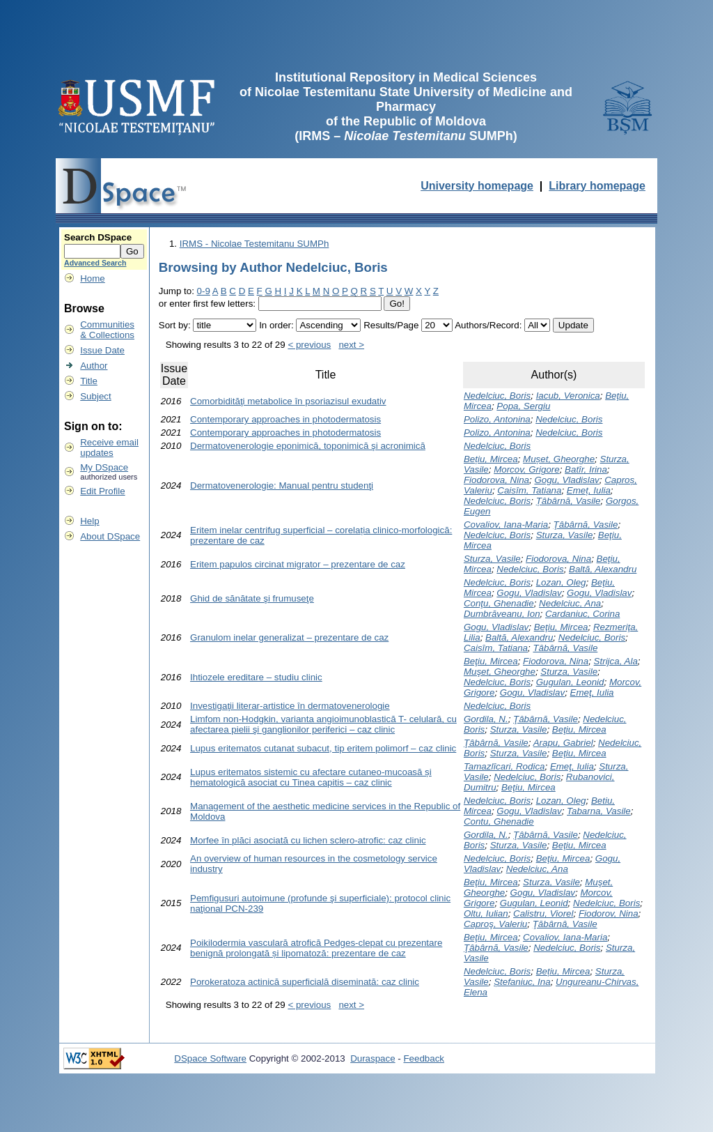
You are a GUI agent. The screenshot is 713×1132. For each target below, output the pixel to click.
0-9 (203, 291)
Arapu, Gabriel (563, 742)
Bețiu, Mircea (491, 459)
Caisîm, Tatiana (529, 490)
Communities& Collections (107, 329)
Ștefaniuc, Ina (522, 982)
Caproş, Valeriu (495, 924)
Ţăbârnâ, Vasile (565, 924)
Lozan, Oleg (561, 582)
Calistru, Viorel (543, 913)
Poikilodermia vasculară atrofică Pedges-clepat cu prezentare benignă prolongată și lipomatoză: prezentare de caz (316, 948)
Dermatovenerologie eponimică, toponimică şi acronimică (307, 446)
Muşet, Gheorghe (499, 671)
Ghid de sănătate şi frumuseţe (252, 598)
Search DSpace (98, 237)
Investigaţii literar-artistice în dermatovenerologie (290, 706)
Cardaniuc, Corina (582, 614)
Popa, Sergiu (523, 406)
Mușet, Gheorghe (559, 459)
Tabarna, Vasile (599, 811)
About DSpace (110, 536)
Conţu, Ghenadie (499, 603)
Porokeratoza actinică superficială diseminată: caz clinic (304, 982)
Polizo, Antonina (497, 419)
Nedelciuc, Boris (497, 395)
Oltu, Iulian (486, 913)
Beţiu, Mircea (561, 627)
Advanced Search (95, 263)
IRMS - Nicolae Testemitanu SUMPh (254, 243)
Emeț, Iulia (589, 490)
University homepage (477, 186)
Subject (95, 396)
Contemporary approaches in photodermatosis (285, 419)
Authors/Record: (488, 325)
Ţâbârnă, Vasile (586, 524)
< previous (309, 344)
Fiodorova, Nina (496, 480)
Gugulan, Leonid (570, 682)
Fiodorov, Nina (608, 913)
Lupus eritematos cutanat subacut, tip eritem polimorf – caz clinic (323, 748)
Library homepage (597, 186)
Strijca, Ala (616, 661)
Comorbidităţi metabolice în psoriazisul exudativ (288, 401)
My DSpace (104, 467)
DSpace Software (210, 1058)
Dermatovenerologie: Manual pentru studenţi (281, 485)
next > (351, 344)
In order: (276, 325)
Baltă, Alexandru (602, 569)
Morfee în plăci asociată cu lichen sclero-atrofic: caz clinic (308, 840)
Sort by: (175, 325)
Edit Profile (102, 491)
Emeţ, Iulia (592, 692)
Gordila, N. (486, 719)
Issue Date (102, 350)
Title (88, 381)
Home (92, 278)
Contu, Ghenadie (499, 821)
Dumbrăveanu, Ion (502, 614)
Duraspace (372, 1058)
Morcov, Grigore (527, 469)
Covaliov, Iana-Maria (506, 524)
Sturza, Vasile (564, 535)
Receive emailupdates (109, 447)
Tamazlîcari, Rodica (504, 766)
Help (89, 521)
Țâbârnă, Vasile (568, 501)
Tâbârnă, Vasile (565, 648)
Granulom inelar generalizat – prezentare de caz (289, 637)
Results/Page (390, 325)
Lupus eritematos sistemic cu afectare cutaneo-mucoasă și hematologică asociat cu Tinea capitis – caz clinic (311, 777)
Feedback (423, 1058)
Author (93, 365)
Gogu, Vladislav (566, 480)
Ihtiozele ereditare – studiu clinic (256, 677)
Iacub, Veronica (568, 395)
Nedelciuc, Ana (570, 603)
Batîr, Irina (586, 469)
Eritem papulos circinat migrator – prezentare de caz (297, 564)
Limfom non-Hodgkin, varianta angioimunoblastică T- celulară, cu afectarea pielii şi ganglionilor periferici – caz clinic (323, 724)
